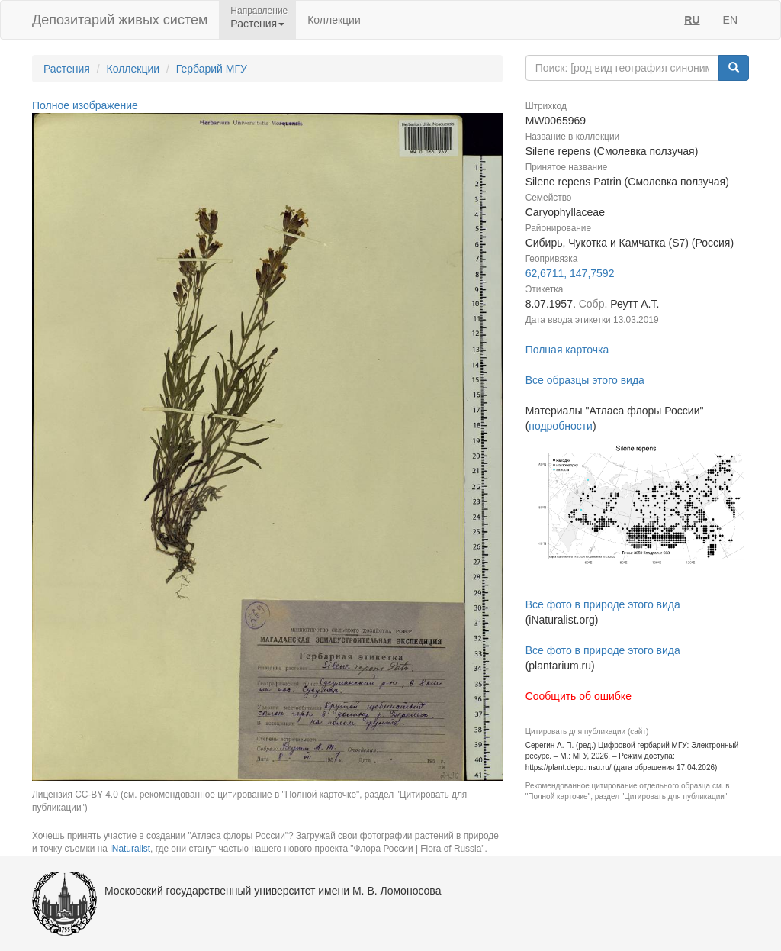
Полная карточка (567, 349)
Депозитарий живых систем (119, 19)
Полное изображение (85, 105)
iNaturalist (130, 848)
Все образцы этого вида (584, 380)
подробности (561, 426)
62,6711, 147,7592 (570, 273)
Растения (66, 69)
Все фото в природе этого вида (602, 604)
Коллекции (334, 20)
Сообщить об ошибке (578, 696)
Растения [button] (257, 24)
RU (691, 20)
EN (730, 20)
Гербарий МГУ (211, 69)
